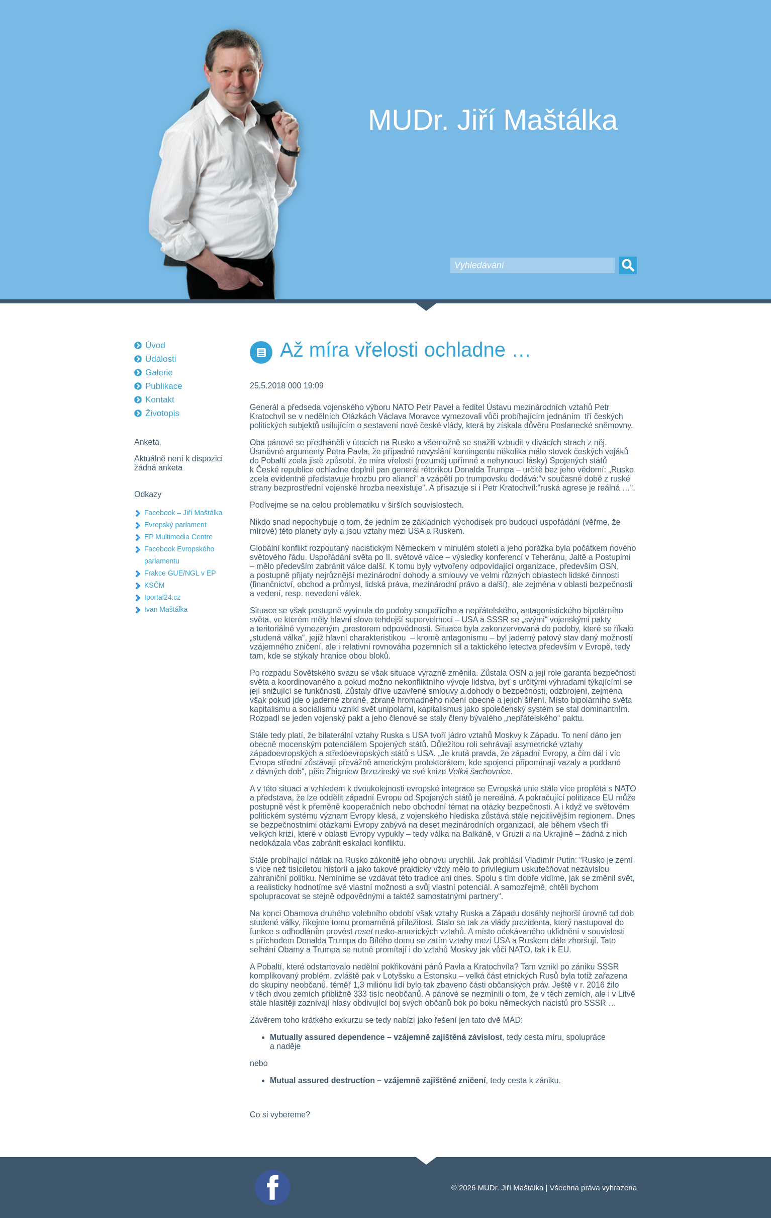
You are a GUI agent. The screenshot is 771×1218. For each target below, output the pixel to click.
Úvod (155, 345)
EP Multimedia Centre (178, 537)
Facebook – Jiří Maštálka (183, 513)
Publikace (163, 386)
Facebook (271, 1174)
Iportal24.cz (162, 597)
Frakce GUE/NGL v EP (180, 573)
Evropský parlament (175, 525)
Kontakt (159, 399)
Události (160, 359)
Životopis (162, 413)
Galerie (159, 372)
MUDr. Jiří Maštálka (493, 120)
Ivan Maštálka (165, 609)
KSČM (154, 585)
